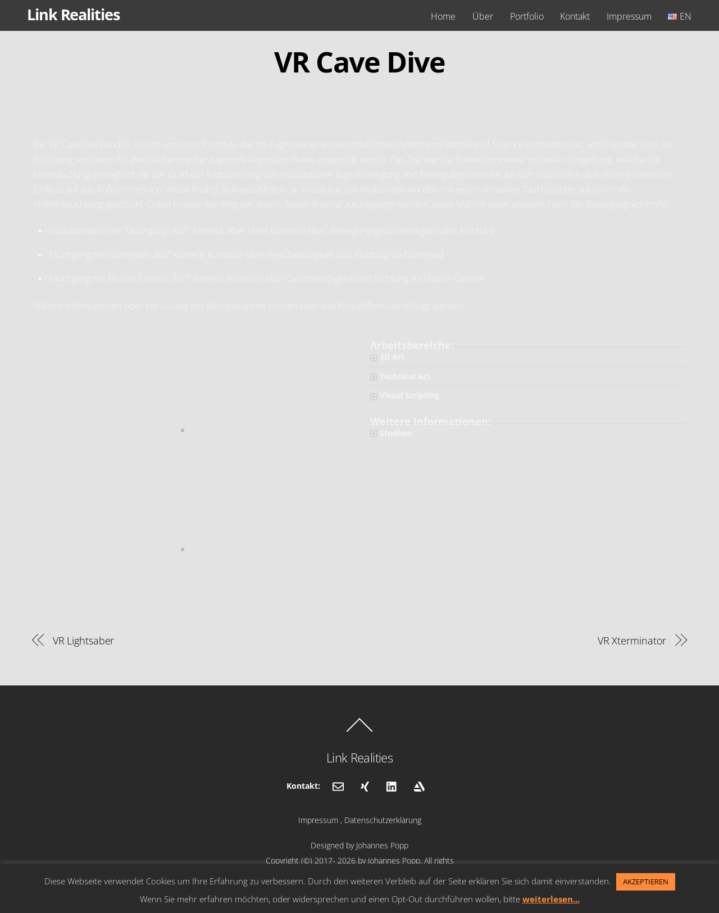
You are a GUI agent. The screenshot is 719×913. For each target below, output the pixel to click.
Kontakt (575, 16)
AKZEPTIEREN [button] (645, 881)
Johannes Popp (382, 845)
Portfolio (527, 16)
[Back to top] (359, 731)
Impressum (629, 16)
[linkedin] (392, 785)
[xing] (365, 785)
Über (482, 16)
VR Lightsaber (84, 640)
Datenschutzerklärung (382, 820)
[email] (338, 785)
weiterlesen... (551, 899)
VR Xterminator (632, 640)
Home (443, 16)
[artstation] (419, 785)
